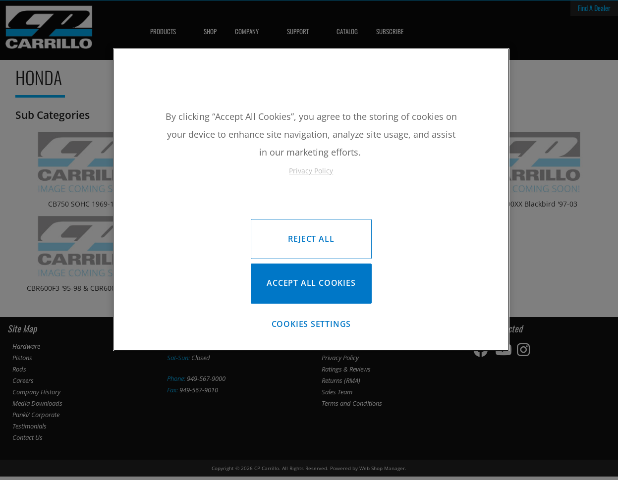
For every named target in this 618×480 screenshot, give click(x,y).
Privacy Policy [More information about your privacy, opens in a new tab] (311, 170)
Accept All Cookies (311, 284)
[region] (311, 201)
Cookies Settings (311, 327)
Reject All (311, 238)
